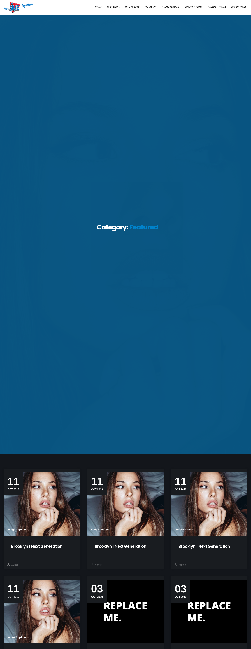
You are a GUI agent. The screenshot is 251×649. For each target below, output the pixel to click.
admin (15, 564)
